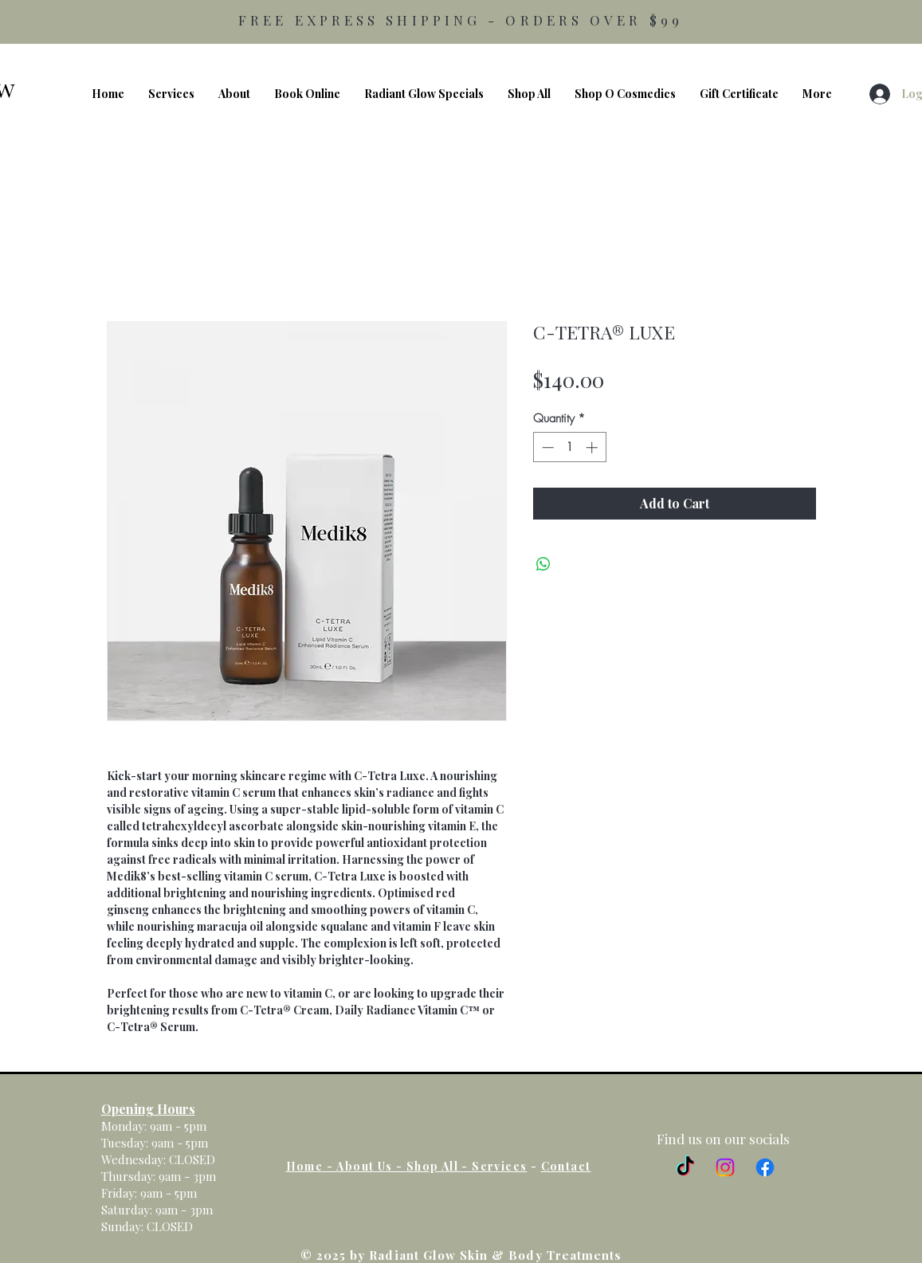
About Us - (371, 1166)
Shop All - (439, 1166)
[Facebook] (765, 1167)
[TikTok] (685, 1167)
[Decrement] (546, 447)
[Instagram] (725, 1167)
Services (499, 1166)
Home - (311, 1166)
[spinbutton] (569, 447)
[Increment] (593, 447)
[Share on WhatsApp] (543, 564)
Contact (566, 1166)
